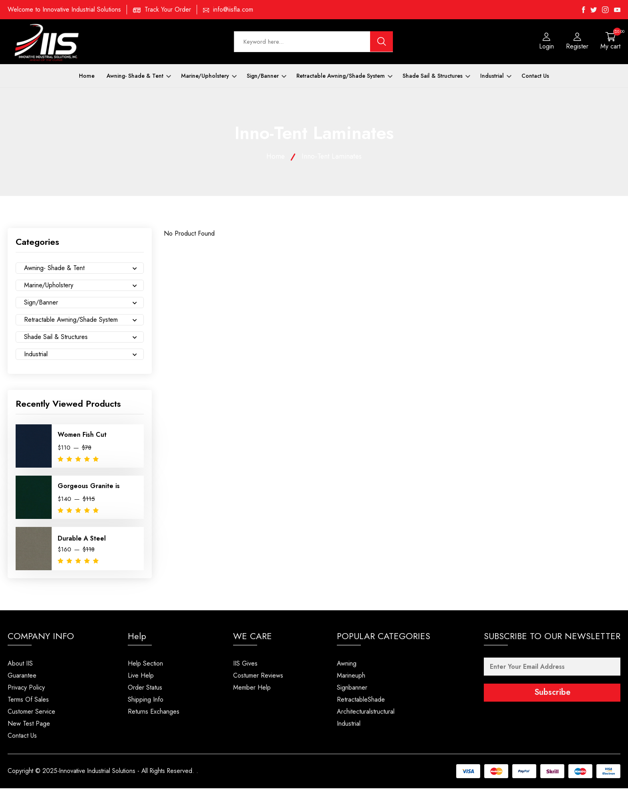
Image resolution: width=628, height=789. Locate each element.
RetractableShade (361, 700)
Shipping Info (145, 700)
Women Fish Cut (82, 435)
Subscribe (552, 693)
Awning (346, 664)
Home (87, 77)
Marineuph (351, 676)
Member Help (252, 688)
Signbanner (352, 688)
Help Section (145, 664)
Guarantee (22, 676)
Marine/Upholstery (209, 77)
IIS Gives (245, 664)
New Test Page (29, 724)
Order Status (145, 688)
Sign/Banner (266, 77)
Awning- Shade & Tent (139, 77)
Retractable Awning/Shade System (344, 77)
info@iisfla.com (233, 9)
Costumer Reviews (258, 676)
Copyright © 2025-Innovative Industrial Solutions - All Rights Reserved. (103, 772)
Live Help (141, 676)
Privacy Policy (26, 688)
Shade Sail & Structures (436, 77)
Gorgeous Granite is (89, 487)
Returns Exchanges (153, 712)
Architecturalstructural (366, 712)
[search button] (381, 42)
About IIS (20, 664)
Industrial (495, 77)
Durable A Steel (82, 539)
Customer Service (31, 712)
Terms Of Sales (28, 700)
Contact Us (535, 77)
